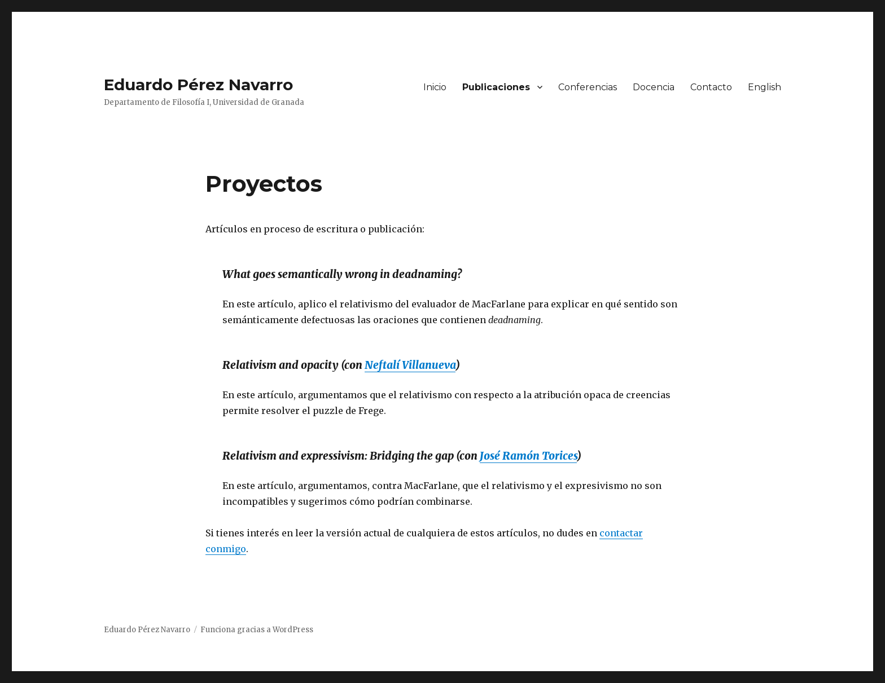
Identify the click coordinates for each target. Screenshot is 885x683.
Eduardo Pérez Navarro (198, 84)
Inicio (434, 87)
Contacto (711, 87)
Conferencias (587, 87)
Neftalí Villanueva (410, 365)
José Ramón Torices (528, 455)
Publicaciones (496, 87)
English (764, 87)
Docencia (653, 87)
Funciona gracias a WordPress (256, 629)
